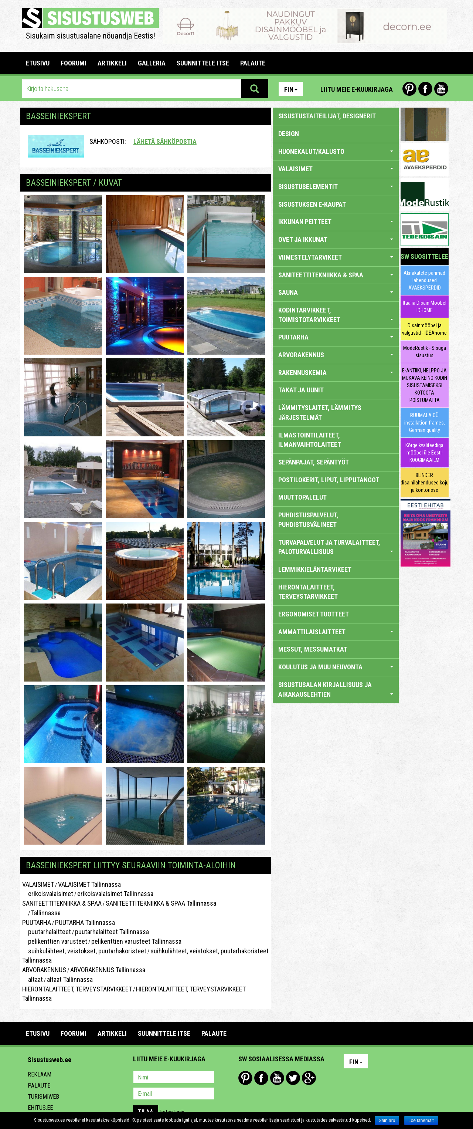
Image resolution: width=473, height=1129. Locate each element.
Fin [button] (290, 89)
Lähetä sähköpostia (165, 141)
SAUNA (335, 292)
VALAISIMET (38, 884)
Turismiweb (43, 1096)
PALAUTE (252, 63)
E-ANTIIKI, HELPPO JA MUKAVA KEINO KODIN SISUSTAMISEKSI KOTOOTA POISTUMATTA (424, 385)
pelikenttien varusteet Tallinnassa (136, 941)
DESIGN (288, 134)
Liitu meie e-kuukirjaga (356, 89)
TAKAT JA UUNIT (301, 390)
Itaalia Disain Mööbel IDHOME (424, 306)
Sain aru (387, 1120)
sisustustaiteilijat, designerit (327, 116)
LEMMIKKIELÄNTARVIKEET (314, 569)
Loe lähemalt (421, 1120)
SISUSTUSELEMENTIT (335, 186)
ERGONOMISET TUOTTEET (313, 614)
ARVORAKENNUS (44, 970)
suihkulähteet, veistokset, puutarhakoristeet (84, 951)
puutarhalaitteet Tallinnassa (112, 932)
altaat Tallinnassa (70, 979)
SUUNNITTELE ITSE (203, 63)
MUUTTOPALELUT (302, 497)
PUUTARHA (36, 922)
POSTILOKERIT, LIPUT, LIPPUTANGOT (328, 480)
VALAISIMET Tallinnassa (89, 884)
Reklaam (39, 1074)
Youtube (441, 89)
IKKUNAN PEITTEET (335, 222)
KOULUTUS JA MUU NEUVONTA (335, 667)
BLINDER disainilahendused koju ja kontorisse (425, 482)
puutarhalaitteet (46, 932)
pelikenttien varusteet (54, 941)
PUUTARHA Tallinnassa (85, 922)
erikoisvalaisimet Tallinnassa (115, 894)
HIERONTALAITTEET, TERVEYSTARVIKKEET (77, 989)
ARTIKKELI (112, 63)
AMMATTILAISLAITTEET (335, 632)
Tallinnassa (46, 913)
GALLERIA (152, 63)
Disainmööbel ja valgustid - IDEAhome (424, 329)
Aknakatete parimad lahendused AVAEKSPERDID (424, 280)
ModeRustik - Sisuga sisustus (424, 351)
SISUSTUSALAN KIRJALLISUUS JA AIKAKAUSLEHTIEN (335, 689)
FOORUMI (73, 63)
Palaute (39, 1085)
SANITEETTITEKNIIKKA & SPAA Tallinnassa (161, 903)
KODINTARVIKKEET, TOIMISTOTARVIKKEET (335, 315)
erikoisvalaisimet (47, 894)
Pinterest (409, 89)
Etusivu (38, 63)
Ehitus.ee (40, 1107)
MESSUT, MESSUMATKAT (312, 649)
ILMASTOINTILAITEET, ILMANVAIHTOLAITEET (309, 440)
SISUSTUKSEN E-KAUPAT (312, 204)
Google (309, 1078)
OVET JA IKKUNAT (335, 239)
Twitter (293, 1078)
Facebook (425, 89)
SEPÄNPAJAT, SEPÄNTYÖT (313, 462)
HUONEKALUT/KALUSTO (335, 151)
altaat (32, 979)
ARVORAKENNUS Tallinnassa (107, 970)
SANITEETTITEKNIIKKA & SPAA (62, 903)
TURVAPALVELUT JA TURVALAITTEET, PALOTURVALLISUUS (335, 547)
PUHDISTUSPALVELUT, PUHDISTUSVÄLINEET (308, 519)
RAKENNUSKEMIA (335, 372)
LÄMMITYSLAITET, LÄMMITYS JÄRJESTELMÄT (319, 412)
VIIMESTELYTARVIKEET (335, 257)
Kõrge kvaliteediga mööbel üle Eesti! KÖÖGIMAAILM (424, 452)
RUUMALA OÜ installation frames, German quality (424, 422)
